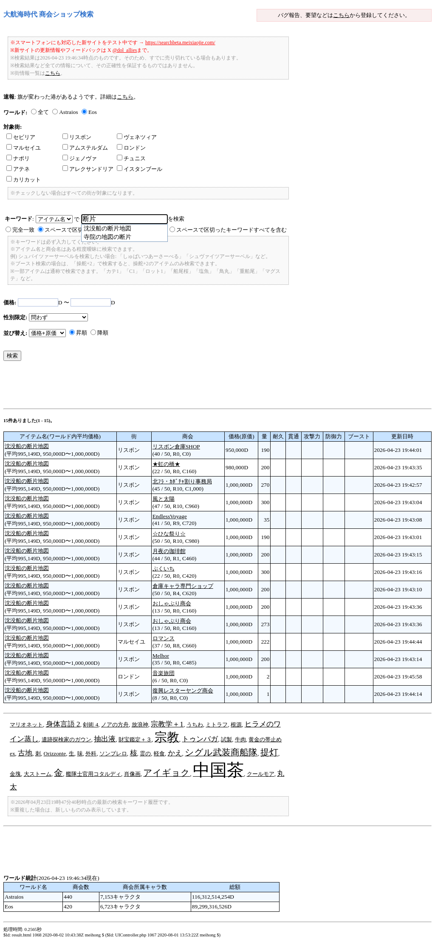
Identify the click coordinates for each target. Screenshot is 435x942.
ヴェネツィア (137, 137)
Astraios (68, 112)
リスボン (76, 137)
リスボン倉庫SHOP (176, 446)
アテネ (18, 169)
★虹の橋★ (166, 464)
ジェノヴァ (79, 158)
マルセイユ (23, 148)
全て (43, 112)
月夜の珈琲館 (169, 551)
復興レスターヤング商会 (183, 690)
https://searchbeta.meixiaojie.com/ (180, 42)
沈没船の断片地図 (27, 446)
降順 (102, 332)
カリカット (23, 179)
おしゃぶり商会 (172, 603)
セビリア (20, 137)
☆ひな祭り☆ (169, 534)
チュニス (131, 158)
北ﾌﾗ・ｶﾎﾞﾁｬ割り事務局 (182, 481)
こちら (341, 15)
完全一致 (23, 230)
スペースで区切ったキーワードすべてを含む (231, 230)
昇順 (81, 332)
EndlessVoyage (170, 516)
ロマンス (164, 638)
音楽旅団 (164, 673)
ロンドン (131, 148)
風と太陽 (164, 499)
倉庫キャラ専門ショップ (183, 586)
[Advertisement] (158, 387)
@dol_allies (125, 50)
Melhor (161, 656)
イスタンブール (139, 169)
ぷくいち (164, 568)
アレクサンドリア (87, 169)
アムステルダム (85, 148)
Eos (92, 112)
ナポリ (18, 158)
